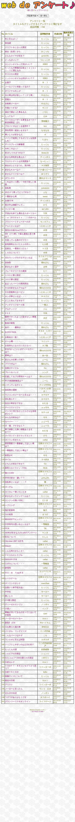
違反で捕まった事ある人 (15, 112)
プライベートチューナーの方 (17, 222)
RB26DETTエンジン (13, 519)
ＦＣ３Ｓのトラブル (14, 555)
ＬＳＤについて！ (13, 253)
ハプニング (10, 505)
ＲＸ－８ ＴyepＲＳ (14, 573)
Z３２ (7, 313)
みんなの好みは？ (13, 417)
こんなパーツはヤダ (14, 635)
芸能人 (8, 99)
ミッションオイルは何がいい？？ (19, 78)
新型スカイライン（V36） (16, 468)
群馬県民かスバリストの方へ (17, 244)
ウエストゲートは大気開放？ (17, 161)
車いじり (9, 596)
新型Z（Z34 (10, 623)
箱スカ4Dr (9, 473)
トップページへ (41, 10)
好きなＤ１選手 (12, 267)
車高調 (8, 43)
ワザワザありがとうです (15, 697)
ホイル (8, 459)
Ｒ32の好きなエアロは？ (15, 288)
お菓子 (8, 82)
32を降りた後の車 (13, 627)
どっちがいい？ (12, 60)
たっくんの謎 (11, 649)
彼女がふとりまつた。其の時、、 (19, 165)
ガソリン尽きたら (13, 440)
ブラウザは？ (11, 364)
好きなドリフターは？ (15, 174)
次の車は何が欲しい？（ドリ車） (19, 95)
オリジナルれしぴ (13, 91)
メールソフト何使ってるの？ (17, 87)
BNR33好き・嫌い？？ (15, 478)
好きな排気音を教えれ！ (15, 157)
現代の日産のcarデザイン (16, 230)
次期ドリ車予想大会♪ (14, 587)
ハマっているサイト (14, 385)
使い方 (30, 10)
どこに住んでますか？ (15, 301)
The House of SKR (37, 711)
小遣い (8, 609)
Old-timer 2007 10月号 (14, 541)
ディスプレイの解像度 (15, 144)
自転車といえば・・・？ (15, 482)
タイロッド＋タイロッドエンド (18, 436)
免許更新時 (10, 510)
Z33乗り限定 (10, 600)
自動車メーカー (12, 104)
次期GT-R (9, 201)
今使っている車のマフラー (16, 240)
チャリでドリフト (13, 407)
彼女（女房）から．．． (15, 52)
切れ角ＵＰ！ (11, 399)
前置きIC (9, 455)
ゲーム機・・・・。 (14, 341)
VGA (7, 528)
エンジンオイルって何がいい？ (18, 64)
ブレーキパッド (12, 372)
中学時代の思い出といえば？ (17, 524)
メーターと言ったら (14, 689)
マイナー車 (10, 209)
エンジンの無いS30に (14, 500)
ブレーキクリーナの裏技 (15, 271)
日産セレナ (10, 662)
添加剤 (8, 263)
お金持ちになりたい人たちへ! (18, 346)
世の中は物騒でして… (15, 205)
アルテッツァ (11, 309)
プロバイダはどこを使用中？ (17, 126)
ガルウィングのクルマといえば (18, 258)
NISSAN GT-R (11, 559)
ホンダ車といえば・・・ (15, 296)
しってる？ (10, 116)
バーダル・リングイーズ (15, 631)
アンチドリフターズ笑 (15, 305)
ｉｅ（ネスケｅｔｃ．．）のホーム (20, 218)
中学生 (8, 592)
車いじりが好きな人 (14, 135)
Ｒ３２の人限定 (12, 74)
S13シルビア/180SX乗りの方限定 (19, 658)
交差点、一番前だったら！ (16, 248)
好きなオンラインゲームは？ (17, 496)
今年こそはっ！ (12, 149)
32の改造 (9, 514)
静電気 (8, 568)
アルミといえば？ (13, 226)
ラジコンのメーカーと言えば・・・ (20, 395)
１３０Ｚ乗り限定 (13, 275)
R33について (10, 537)
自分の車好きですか (14, 403)
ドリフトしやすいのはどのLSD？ (19, 644)
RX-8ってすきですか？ (15, 153)
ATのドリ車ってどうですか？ (18, 192)
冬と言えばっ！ (12, 39)
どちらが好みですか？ (15, 464)
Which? (8, 546)
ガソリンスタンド (13, 583)
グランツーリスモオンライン (17, 701)
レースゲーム (11, 578)
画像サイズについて (14, 676)
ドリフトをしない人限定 (15, 47)
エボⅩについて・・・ (15, 564)
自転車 (8, 188)
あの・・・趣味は (13, 327)
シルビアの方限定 (13, 654)
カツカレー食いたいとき (15, 492)
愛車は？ (9, 355)
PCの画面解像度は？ (14, 381)
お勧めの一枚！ (12, 337)
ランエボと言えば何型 (15, 640)
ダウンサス (10, 178)
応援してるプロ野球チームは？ (18, 376)
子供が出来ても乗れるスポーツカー (20, 213)
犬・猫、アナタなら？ (15, 426)
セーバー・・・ (12, 421)
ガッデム (9, 487)
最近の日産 (10, 680)
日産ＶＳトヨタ (12, 672)
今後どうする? (11, 108)
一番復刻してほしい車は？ (16, 450)
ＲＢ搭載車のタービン (15, 292)
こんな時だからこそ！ (15, 551)
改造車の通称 (11, 390)
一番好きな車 (11, 196)
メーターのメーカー (14, 618)
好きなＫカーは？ (13, 170)
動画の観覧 (10, 323)
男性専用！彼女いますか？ (16, 130)
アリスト (9, 685)
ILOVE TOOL (10, 332)
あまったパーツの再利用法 (16, 284)
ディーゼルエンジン (14, 604)
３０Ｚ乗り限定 (12, 279)
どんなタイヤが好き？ (15, 56)
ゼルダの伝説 (11, 693)
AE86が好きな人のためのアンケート (21, 533)
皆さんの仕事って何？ (15, 360)
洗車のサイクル (12, 368)
